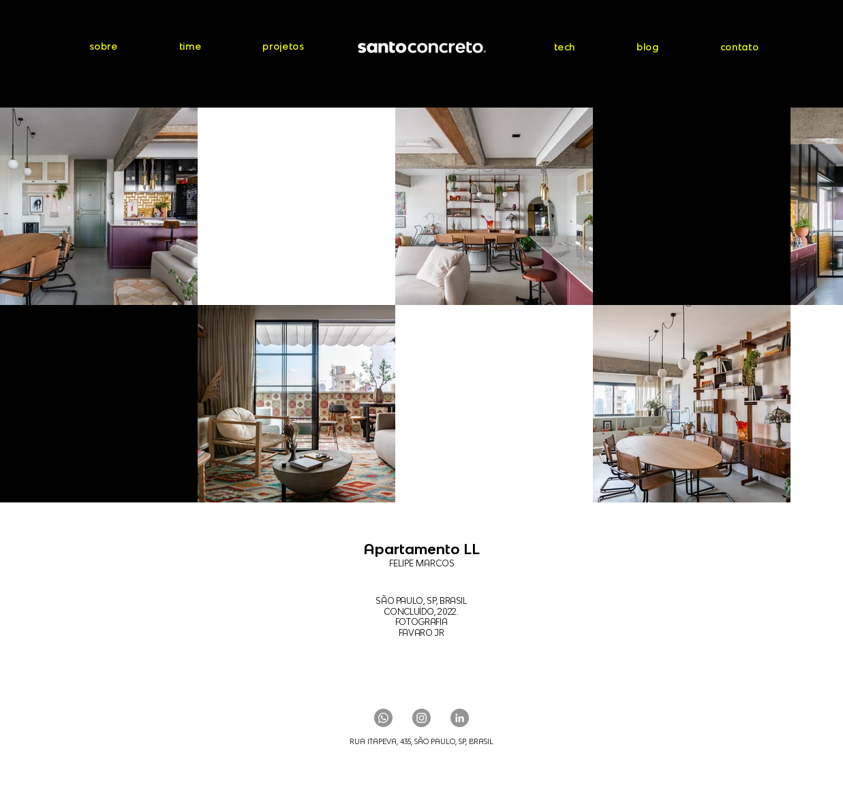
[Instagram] (421, 718)
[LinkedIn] (459, 718)
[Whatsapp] (383, 718)
